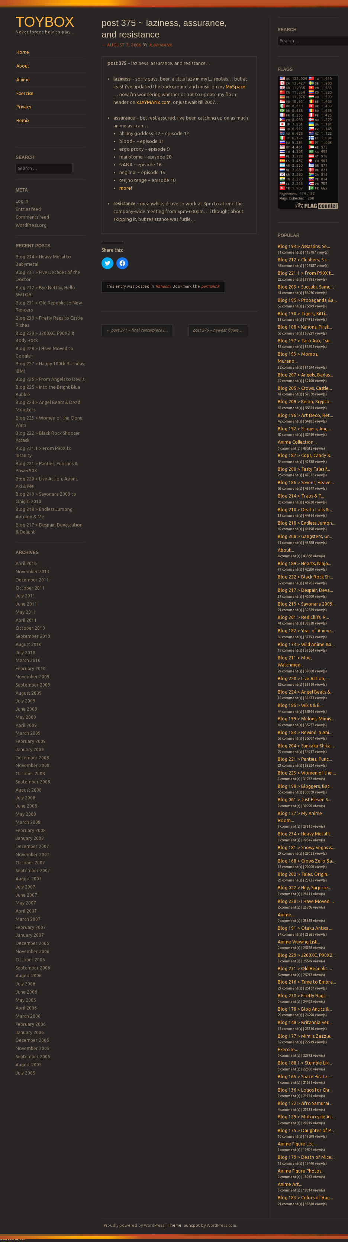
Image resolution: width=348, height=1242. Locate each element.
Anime (23, 79)
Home (22, 52)
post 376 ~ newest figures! (219, 330)
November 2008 (32, 765)
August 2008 (29, 790)
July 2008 (25, 797)
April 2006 (26, 1007)
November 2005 (32, 1048)
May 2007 (26, 902)
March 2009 (28, 733)
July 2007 (25, 886)
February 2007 (31, 927)
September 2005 (33, 1056)
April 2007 (26, 911)
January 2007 (30, 935)
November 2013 (32, 571)
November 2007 (32, 854)
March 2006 (28, 1016)
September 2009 (33, 684)
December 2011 (32, 579)
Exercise (24, 93)
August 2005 (29, 1064)
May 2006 (26, 1000)
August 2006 (29, 975)
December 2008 (32, 757)
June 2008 (26, 805)
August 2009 (29, 693)
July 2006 (25, 983)
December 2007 (32, 846)
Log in (22, 201)
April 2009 (26, 725)
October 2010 (30, 628)
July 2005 (25, 1072)
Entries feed (28, 209)
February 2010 (31, 668)
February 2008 (31, 830)
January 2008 (30, 838)
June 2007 (26, 895)
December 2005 (32, 1040)
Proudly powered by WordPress (134, 1225)
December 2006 (32, 943)
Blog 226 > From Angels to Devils (50, 379)
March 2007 (28, 919)
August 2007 (29, 878)
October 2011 (30, 588)
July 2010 (25, 652)
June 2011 (26, 604)
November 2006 (32, 951)
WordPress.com (221, 1225)
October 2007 (30, 862)
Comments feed (32, 217)
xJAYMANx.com (153, 102)
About (22, 65)
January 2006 (30, 1032)
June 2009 (26, 709)
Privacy (23, 106)
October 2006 (30, 959)
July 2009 (25, 700)
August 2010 (29, 644)
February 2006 (31, 1024)
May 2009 (26, 717)
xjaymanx (160, 45)
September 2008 (33, 781)
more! (125, 187)
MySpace (235, 86)
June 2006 (26, 992)
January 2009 (30, 749)
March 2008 (28, 822)
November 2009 (32, 676)
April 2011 (26, 620)
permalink (210, 286)
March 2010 (28, 660)
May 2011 (26, 612)
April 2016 (26, 563)
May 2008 (26, 814)
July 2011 (25, 595)
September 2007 (33, 870)
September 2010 (33, 636)
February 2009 (31, 741)
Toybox (45, 22)
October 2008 (30, 773)
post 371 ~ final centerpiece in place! (139, 330)
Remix (22, 120)
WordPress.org (31, 225)
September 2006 (33, 967)
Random (162, 286)
